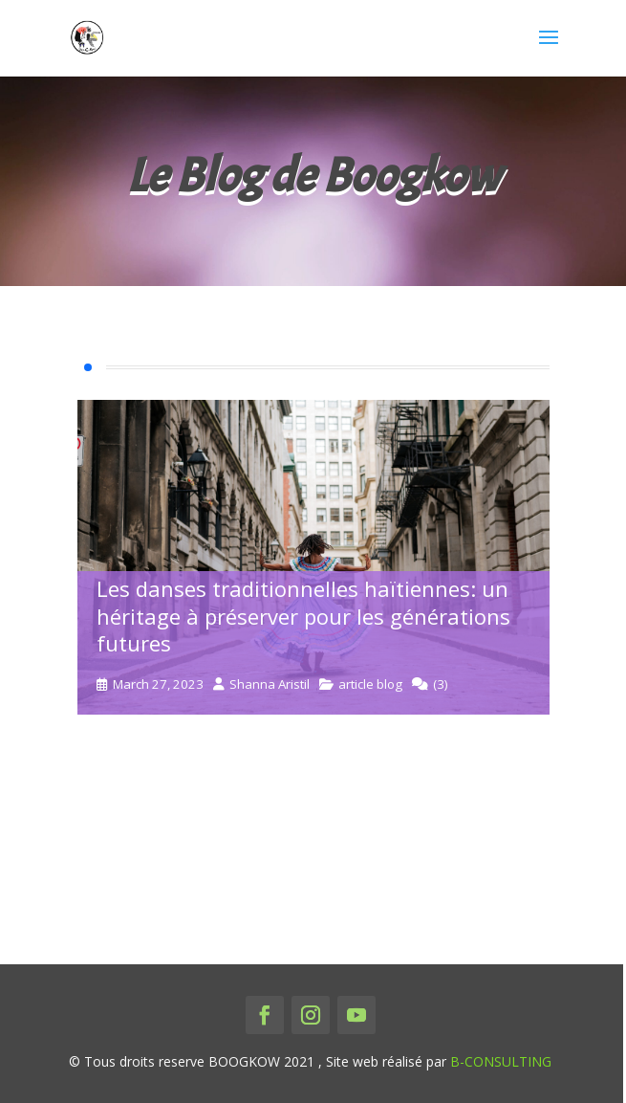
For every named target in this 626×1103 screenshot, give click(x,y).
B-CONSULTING (500, 1061)
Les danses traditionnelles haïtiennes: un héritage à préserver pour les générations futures (303, 615)
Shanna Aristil (269, 684)
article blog (370, 684)
